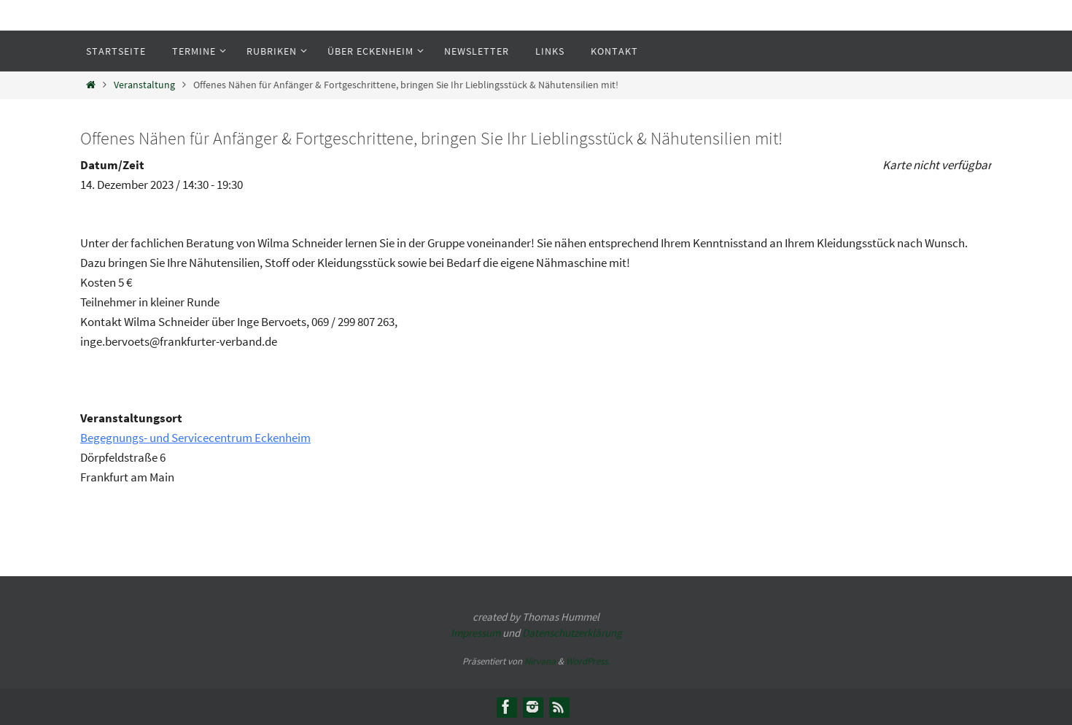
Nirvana (540, 661)
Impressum (475, 633)
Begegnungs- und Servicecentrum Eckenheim (195, 438)
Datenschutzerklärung (572, 633)
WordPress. (588, 661)
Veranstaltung (144, 85)
